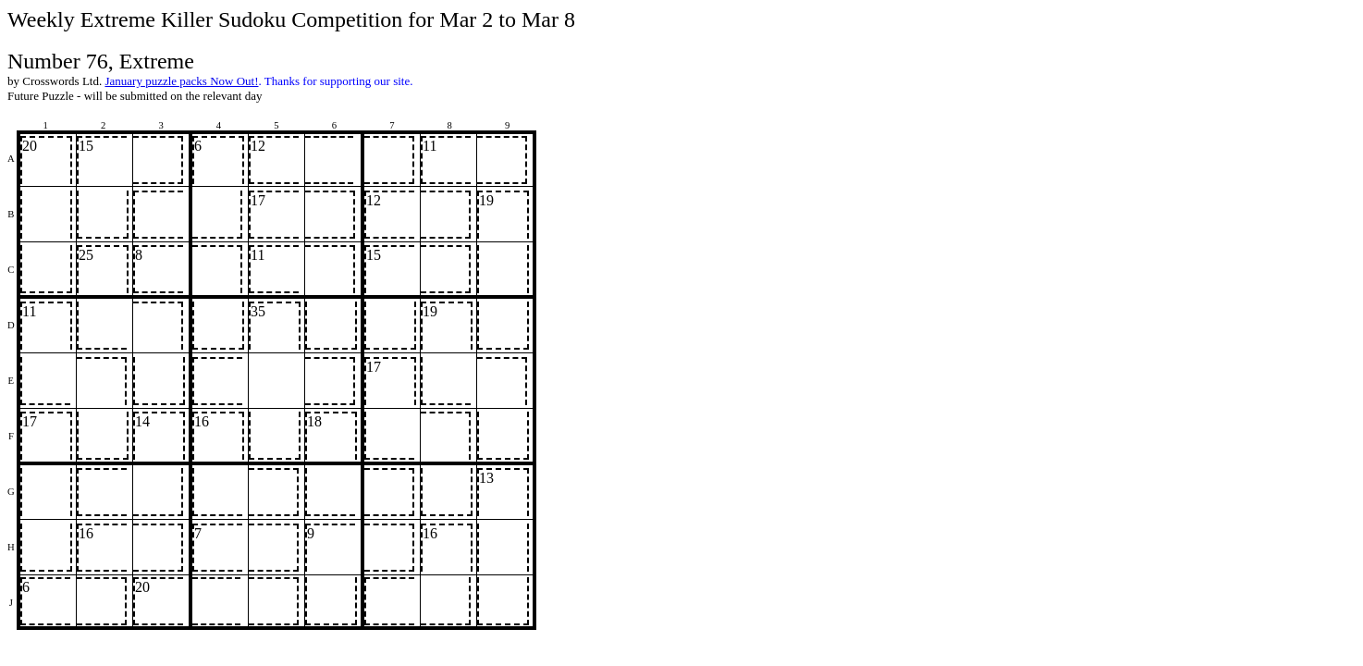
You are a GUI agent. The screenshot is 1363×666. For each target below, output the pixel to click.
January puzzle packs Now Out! (181, 81)
